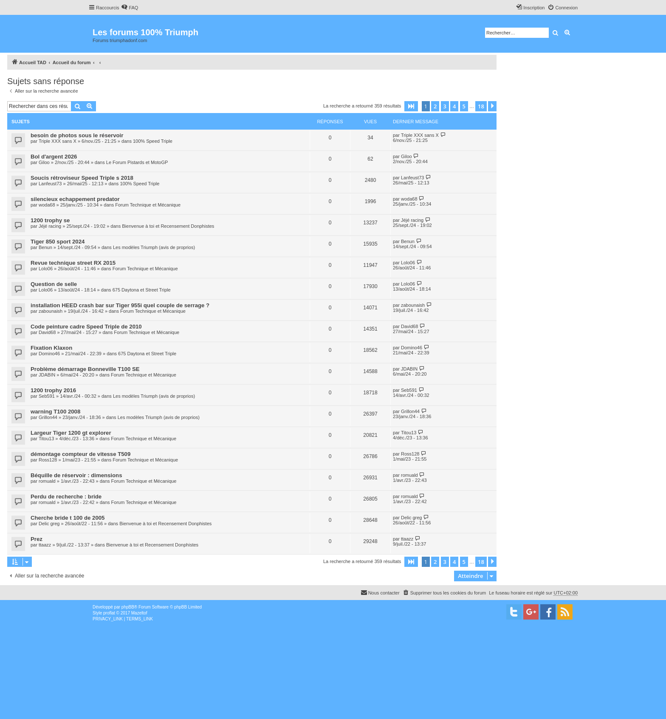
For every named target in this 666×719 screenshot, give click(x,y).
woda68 (47, 204)
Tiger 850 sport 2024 (58, 241)
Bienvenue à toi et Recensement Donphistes (168, 226)
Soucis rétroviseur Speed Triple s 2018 (82, 178)
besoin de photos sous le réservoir (77, 135)
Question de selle (54, 284)
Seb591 (47, 396)
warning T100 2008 (55, 411)
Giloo (44, 162)
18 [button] (481, 106)
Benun (45, 247)
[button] (411, 106)
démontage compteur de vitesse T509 (80, 454)
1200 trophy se (50, 220)
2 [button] (435, 106)
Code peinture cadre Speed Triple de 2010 (86, 326)
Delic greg (49, 523)
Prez (36, 539)
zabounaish (50, 311)
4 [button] (454, 106)
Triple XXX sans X (57, 141)
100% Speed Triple (152, 141)
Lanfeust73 (50, 183)
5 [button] (464, 106)
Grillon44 (48, 417)
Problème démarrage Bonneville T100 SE (85, 369)
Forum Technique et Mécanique (148, 204)
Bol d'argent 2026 (54, 156)
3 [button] (444, 106)
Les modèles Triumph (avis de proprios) (154, 247)
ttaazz (45, 544)
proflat (109, 613)
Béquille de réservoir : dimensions (76, 475)
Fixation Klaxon (51, 348)
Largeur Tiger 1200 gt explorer (71, 433)
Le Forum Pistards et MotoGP (137, 162)
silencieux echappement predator (75, 199)
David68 (47, 332)
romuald (47, 481)
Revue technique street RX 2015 (73, 263)
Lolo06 (46, 268)
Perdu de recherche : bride (66, 496)
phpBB (127, 607)
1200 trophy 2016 (53, 390)
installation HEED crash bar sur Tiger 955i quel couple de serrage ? (120, 305)
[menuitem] (129, 8)
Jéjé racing (50, 226)
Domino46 (49, 353)
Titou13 (46, 438)
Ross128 (48, 459)
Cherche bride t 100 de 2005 (67, 518)
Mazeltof (139, 613)
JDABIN (47, 374)
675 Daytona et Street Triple (142, 289)
